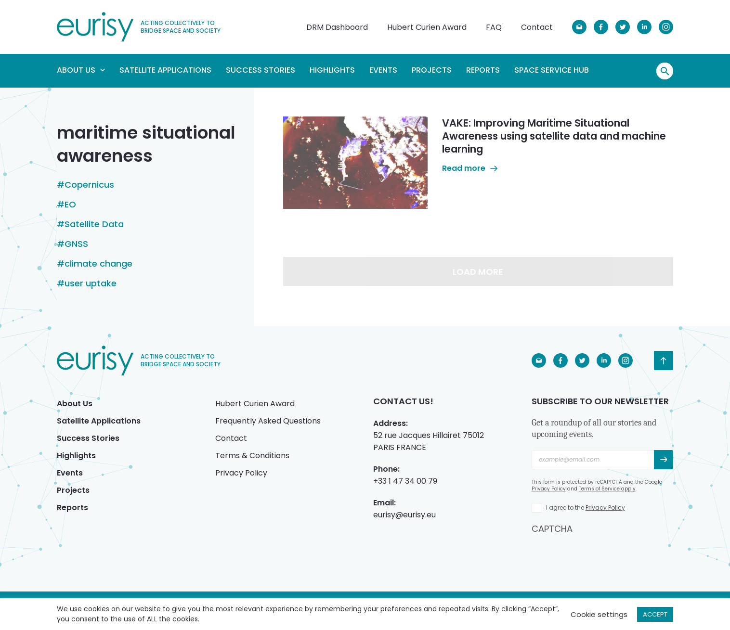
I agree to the (585, 507)
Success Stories (260, 70)
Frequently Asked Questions (268, 420)
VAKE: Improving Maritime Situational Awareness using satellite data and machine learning (554, 136)
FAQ (494, 27)
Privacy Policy (241, 472)
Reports (483, 70)
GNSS (76, 244)
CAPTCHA (552, 529)
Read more (469, 168)
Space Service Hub (551, 70)
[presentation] (605, 553)
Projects (432, 70)
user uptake (91, 283)
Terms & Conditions (252, 455)
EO (70, 204)
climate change (98, 264)
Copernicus (89, 185)
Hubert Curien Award (427, 27)
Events (383, 70)
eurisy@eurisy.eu (404, 514)
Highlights (332, 70)
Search (665, 71)
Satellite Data (94, 224)
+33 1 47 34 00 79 (405, 481)
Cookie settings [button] (599, 614)
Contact (537, 27)
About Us (81, 70)
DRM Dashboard (337, 27)
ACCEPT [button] (655, 614)
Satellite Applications (165, 70)
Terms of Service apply (607, 488)
